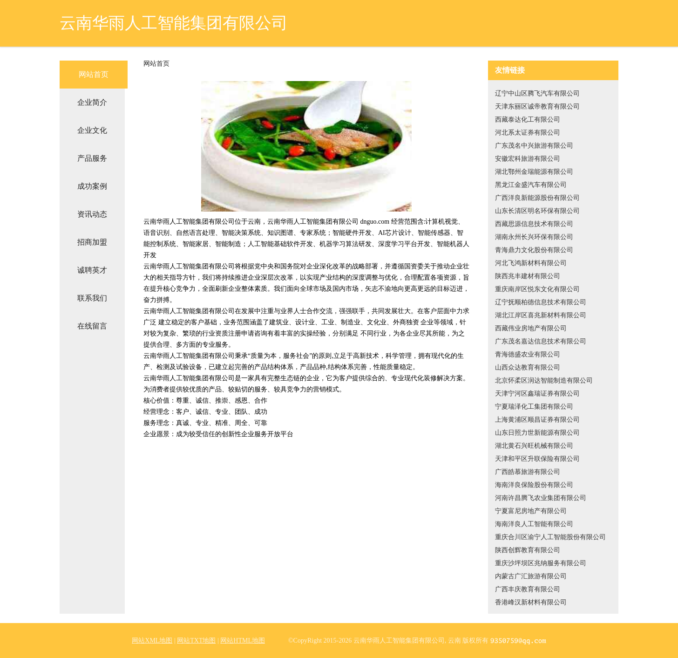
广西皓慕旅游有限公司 (527, 471)
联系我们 (92, 298)
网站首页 (93, 74)
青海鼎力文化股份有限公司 (534, 250)
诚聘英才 (92, 270)
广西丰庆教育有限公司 (527, 589)
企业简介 (92, 102)
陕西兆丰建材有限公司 (527, 276)
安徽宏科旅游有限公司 (527, 158)
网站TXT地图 (196, 640)
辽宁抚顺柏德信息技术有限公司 (540, 302)
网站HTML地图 (242, 640)
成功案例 (92, 186)
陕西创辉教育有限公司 (527, 550)
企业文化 (92, 130)
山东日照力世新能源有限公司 (537, 432)
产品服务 (92, 158)
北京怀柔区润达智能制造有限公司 (544, 380)
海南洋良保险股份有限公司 (534, 484)
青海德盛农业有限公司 (527, 354)
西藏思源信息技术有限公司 (534, 223)
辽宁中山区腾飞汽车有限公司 (537, 93)
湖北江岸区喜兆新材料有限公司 (540, 315)
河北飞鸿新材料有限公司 (531, 263)
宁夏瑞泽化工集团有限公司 (534, 406)
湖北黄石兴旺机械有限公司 (534, 445)
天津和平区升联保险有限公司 (537, 458)
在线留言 (92, 326)
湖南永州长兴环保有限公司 (534, 236)
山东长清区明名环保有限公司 (537, 210)
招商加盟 (92, 242)
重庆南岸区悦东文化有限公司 (537, 289)
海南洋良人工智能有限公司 (534, 524)
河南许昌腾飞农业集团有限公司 (540, 497)
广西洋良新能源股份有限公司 (537, 197)
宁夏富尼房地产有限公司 (531, 510)
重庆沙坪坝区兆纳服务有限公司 (540, 563)
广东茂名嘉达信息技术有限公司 (540, 341)
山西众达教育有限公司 (527, 367)
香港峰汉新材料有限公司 (531, 602)
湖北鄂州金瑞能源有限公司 (534, 171)
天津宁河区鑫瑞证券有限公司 (537, 393)
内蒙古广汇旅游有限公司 (531, 576)
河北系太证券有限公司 (527, 132)
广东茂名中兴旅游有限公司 (534, 145)
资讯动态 (92, 214)
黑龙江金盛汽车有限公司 (531, 184)
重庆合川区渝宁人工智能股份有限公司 (550, 537)
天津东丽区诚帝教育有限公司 (537, 106)
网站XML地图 (152, 640)
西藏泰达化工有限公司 (527, 119)
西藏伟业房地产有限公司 (531, 328)
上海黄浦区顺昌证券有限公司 (537, 419)
